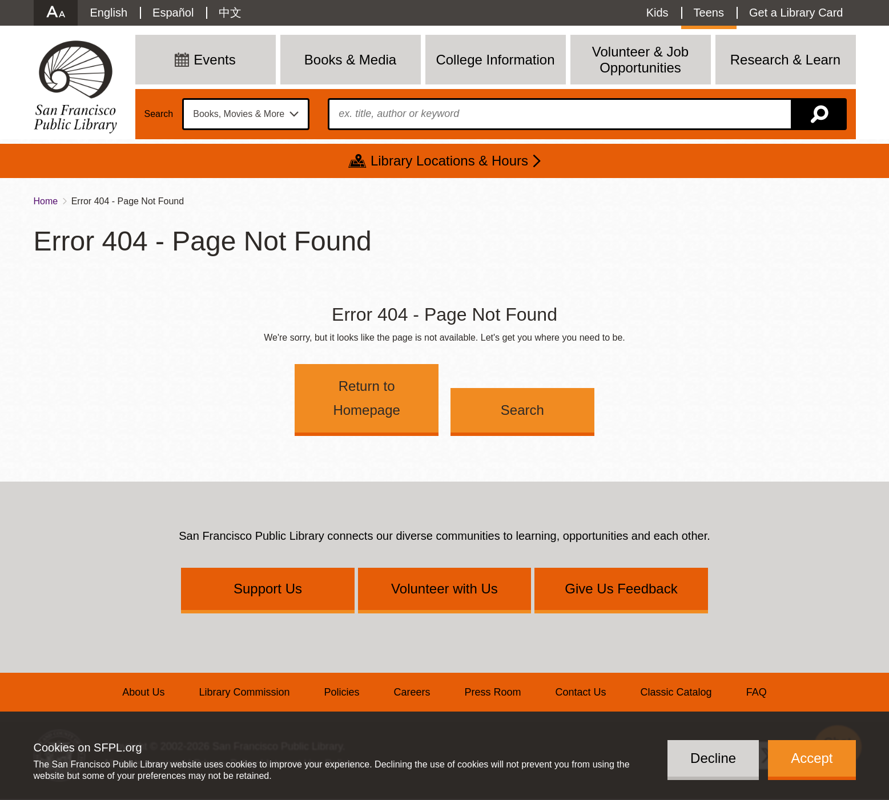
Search (159, 114)
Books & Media (350, 59)
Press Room (493, 692)
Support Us (268, 588)
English (109, 12)
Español (173, 12)
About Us (143, 692)
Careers (411, 692)
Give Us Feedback (621, 588)
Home (46, 201)
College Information (495, 59)
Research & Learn (785, 59)
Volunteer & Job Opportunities (640, 59)
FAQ (756, 692)
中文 (230, 12)
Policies (341, 692)
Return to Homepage (366, 398)
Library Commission (244, 692)
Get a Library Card (796, 12)
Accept (811, 758)
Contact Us (581, 692)
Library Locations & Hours (449, 160)
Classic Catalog (676, 692)
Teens (709, 12)
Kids (657, 12)
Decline (713, 758)
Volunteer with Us (444, 588)
